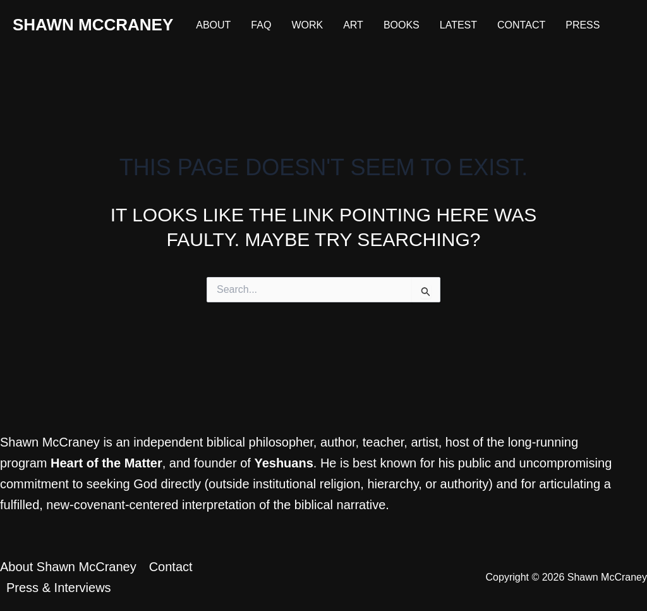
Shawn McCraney (93, 24)
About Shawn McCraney (68, 567)
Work (307, 25)
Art (353, 25)
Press (582, 25)
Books (402, 25)
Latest (458, 25)
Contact (521, 25)
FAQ (261, 25)
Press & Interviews (58, 588)
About (213, 25)
